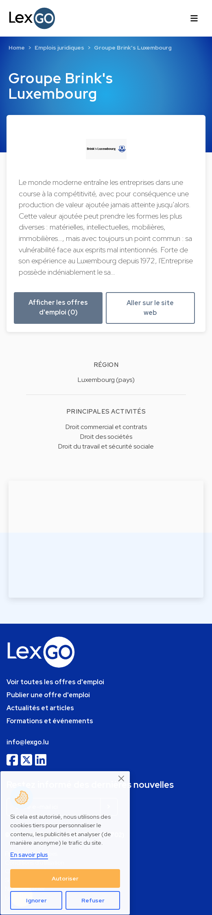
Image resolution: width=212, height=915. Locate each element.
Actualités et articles (40, 708)
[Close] (122, 778)
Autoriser (65, 878)
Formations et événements (50, 721)
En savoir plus (29, 855)
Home (17, 47)
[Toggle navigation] (194, 18)
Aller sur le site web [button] (150, 308)
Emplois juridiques (59, 47)
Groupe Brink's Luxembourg (133, 47)
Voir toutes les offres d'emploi (55, 682)
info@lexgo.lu (28, 742)
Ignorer (36, 900)
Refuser (93, 900)
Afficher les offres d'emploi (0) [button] (58, 307)
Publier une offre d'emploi (48, 695)
